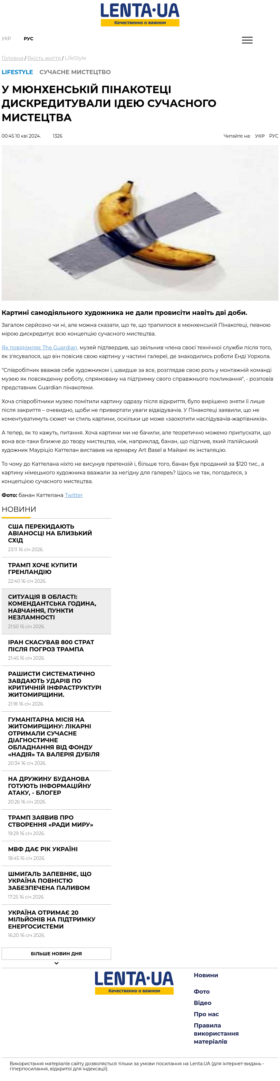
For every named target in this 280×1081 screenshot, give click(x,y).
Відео (203, 1003)
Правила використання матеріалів (216, 1033)
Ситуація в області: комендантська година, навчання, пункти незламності (52, 607)
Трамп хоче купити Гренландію (42, 569)
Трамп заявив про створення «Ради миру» (50, 821)
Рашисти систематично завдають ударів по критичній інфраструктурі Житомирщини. (54, 684)
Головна (13, 58)
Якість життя (44, 58)
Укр (6, 39)
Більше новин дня (56, 954)
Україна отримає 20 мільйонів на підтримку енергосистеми (51, 919)
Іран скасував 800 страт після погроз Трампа (51, 646)
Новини (206, 975)
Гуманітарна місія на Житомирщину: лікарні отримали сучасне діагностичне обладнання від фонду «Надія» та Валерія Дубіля (54, 737)
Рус (29, 39)
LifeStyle (75, 58)
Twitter (73, 495)
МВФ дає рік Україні (43, 849)
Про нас (206, 1014)
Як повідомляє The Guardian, (40, 348)
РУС (273, 136)
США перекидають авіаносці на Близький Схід (50, 533)
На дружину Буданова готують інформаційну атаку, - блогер (49, 785)
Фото (202, 991)
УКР (260, 136)
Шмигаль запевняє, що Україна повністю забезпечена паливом (50, 881)
